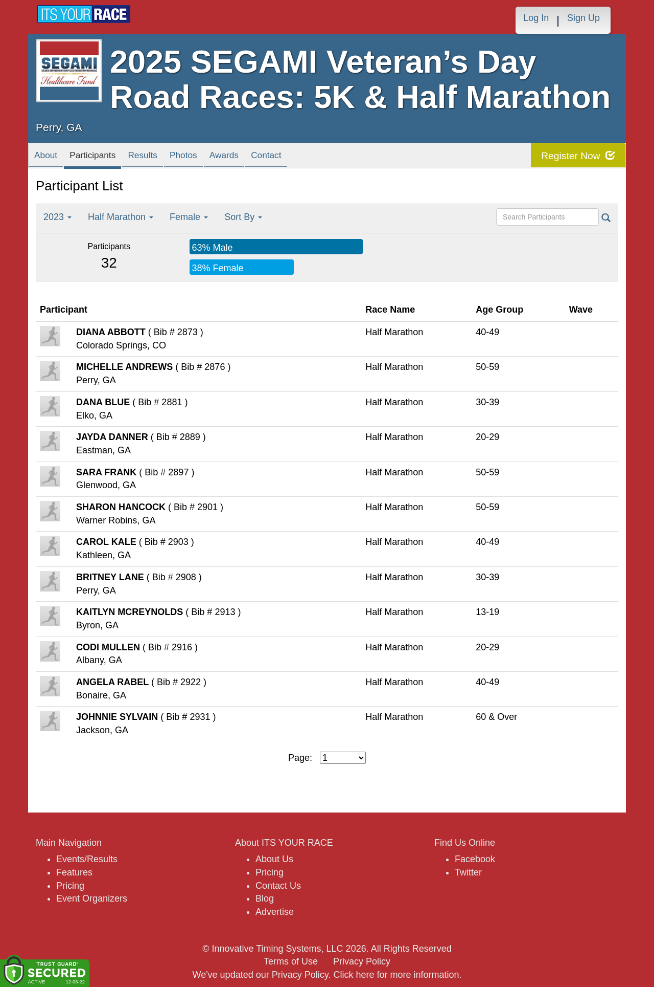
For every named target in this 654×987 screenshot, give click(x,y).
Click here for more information (396, 975)
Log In (536, 18)
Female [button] (189, 217)
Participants (110, 157)
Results (173, 157)
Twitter (468, 872)
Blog (264, 898)
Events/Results (87, 859)
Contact (331, 157)
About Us (274, 859)
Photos (225, 157)
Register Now (576, 156)
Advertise (274, 912)
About (50, 157)
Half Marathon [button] (120, 217)
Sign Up (583, 18)
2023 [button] (57, 217)
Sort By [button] (243, 217)
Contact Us (278, 886)
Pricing (70, 886)
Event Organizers (91, 898)
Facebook (475, 859)
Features (74, 872)
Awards (278, 157)
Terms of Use (291, 961)
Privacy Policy (361, 961)
